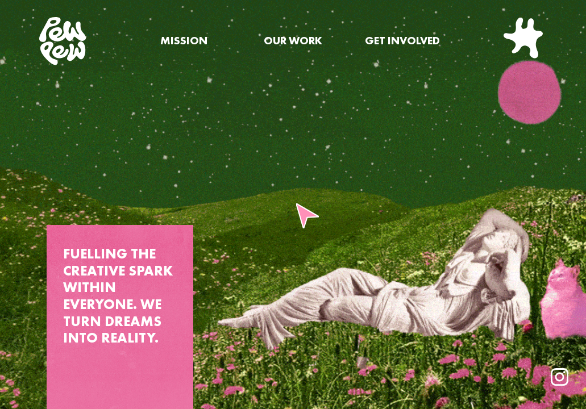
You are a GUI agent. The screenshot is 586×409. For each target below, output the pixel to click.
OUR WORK (293, 41)
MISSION (183, 41)
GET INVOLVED (402, 41)
